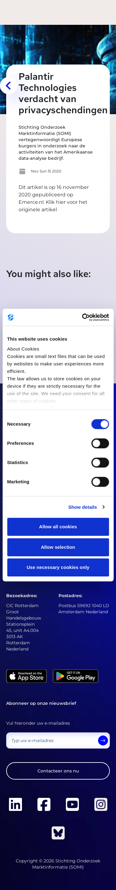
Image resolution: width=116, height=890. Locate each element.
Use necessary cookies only (58, 567)
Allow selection (58, 547)
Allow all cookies (58, 526)
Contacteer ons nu (58, 771)
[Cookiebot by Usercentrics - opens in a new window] (82, 317)
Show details (82, 507)
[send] (103, 740)
